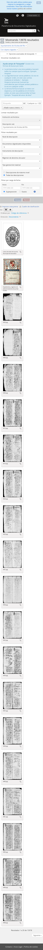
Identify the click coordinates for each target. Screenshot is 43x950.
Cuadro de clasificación (29, 206)
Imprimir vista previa (9, 206)
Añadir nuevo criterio (13, 107)
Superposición (10, 192)
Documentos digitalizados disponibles (16, 144)
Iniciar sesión (33, 15)
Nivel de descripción (10, 137)
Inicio (4, 185)
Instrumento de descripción (12, 151)
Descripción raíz (8, 124)
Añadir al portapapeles (20, 252)
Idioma (17, 15)
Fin (23, 185)
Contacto (8, 947)
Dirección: (4, 217)
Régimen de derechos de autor (13, 158)
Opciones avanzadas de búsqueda (21, 54)
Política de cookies (31, 947)
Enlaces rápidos (22, 15)
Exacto (23, 192)
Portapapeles (38, 30)
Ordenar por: (5, 213)
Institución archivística (10, 117)
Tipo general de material (11, 165)
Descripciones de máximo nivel (16, 172)
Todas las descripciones (13, 175)
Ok (39, 3)
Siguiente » (37, 935)
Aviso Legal (18, 947)
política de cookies (25, 8)
